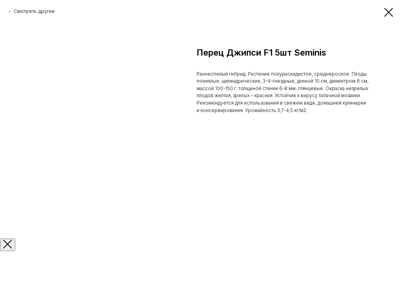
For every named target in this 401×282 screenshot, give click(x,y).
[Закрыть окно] (7, 245)
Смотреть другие (34, 11)
